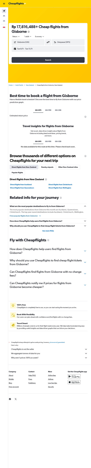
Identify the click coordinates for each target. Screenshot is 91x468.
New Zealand (33, 85)
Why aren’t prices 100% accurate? (50, 360)
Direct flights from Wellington (61, 188)
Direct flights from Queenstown (25, 188)
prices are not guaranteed (60, 344)
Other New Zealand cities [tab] (71, 167)
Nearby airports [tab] (50, 167)
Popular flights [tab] (20, 172)
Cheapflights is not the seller (50, 351)
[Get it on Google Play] (74, 381)
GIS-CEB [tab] (59, 110)
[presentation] (32, 32)
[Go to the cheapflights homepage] (17, 3)
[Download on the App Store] (74, 387)
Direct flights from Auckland (24, 184)
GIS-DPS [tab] (39, 110)
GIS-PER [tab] (50, 110)
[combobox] (42, 36)
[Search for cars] (4, 20)
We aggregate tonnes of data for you (50, 355)
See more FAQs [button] (49, 233)
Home (14, 85)
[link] (13, 401)
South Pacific (22, 85)
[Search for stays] (4, 16)
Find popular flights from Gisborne (28, 218)
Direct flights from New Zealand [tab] (27, 167)
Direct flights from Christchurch (62, 184)
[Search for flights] (4, 11)
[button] (4, 3)
